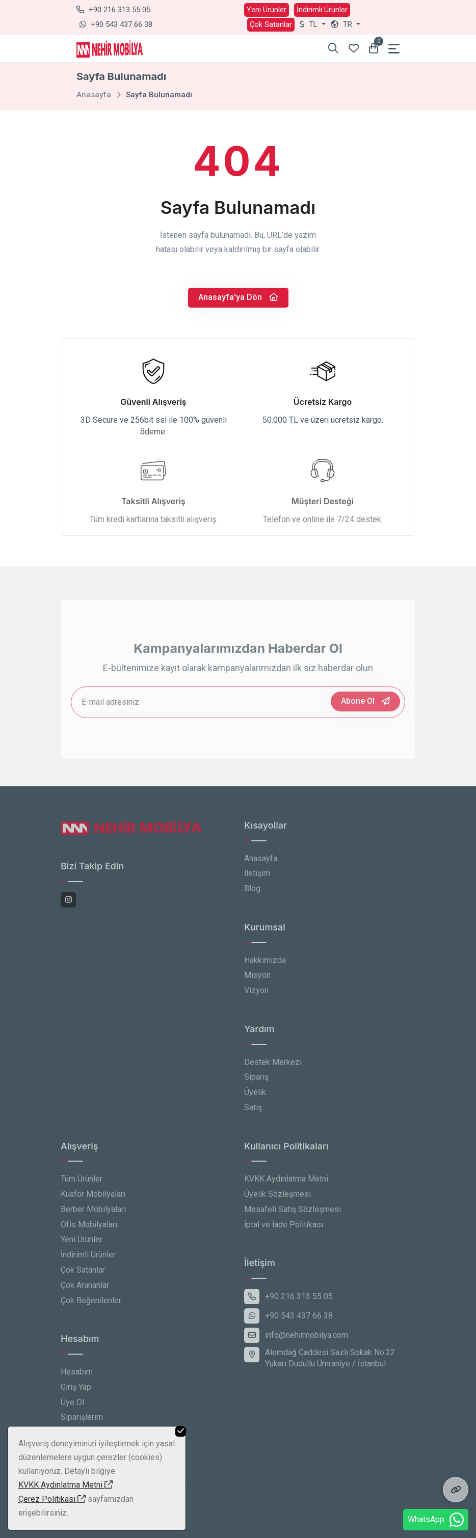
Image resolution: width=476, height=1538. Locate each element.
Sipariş (256, 1083)
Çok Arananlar (85, 1291)
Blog (252, 894)
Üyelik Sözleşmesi (277, 1200)
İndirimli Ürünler (322, 9)
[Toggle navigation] (394, 48)
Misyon (257, 981)
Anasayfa (93, 94)
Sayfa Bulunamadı (159, 94)
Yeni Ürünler (266, 9)
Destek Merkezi (273, 1068)
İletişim (257, 879)
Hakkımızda (265, 966)
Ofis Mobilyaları (89, 1230)
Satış (253, 1113)
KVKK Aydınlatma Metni (286, 1185)
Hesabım (77, 1378)
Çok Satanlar (271, 24)
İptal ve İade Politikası (283, 1230)
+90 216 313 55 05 (113, 9)
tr (342, 24)
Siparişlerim (82, 1424)
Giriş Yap (76, 1393)
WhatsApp (436, 1520)
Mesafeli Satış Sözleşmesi (292, 1215)
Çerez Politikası (52, 1499)
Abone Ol (365, 707)
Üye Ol (72, 1408)
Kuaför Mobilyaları (93, 1200)
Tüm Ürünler (81, 1185)
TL (310, 24)
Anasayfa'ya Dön (238, 297)
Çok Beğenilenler (91, 1306)
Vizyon (256, 996)
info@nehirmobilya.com (296, 1341)
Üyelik (255, 1098)
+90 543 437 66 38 (116, 24)
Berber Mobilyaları (93, 1215)
